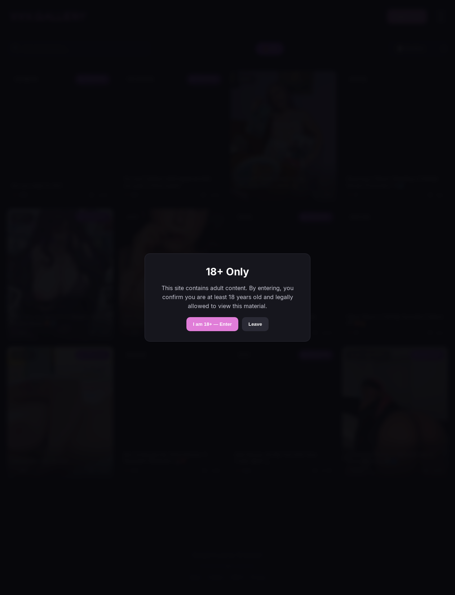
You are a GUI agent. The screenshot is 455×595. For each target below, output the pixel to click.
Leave (255, 324)
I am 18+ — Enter (212, 324)
